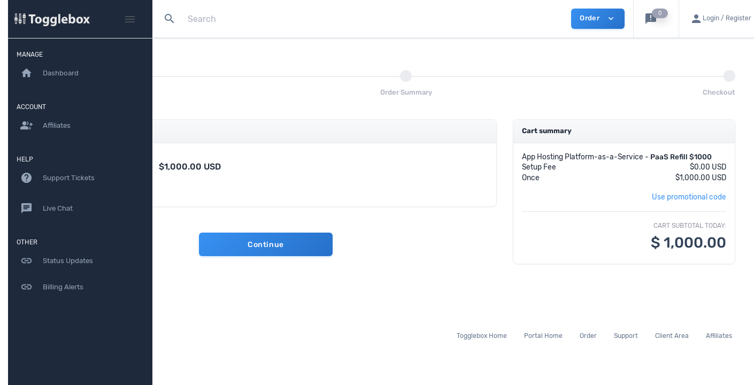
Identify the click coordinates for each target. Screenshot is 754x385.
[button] (656, 18)
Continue (351, 244)
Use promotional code (689, 207)
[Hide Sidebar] (130, 19)
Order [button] (597, 18)
